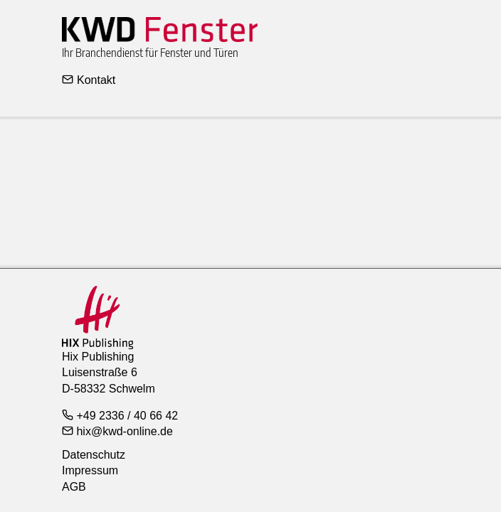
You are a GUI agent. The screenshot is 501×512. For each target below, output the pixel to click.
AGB (74, 487)
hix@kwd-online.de (117, 431)
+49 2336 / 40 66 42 (120, 415)
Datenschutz (93, 455)
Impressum (90, 470)
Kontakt (88, 79)
